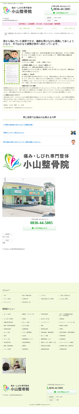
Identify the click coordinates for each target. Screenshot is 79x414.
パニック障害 (7, 349)
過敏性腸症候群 (45, 349)
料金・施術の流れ (24, 28)
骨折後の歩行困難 (45, 345)
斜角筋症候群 (7, 329)
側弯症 (61, 329)
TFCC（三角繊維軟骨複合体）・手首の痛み (66, 315)
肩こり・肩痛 (44, 335)
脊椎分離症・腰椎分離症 (47, 332)
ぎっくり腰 (7, 332)
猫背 (42, 325)
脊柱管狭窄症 (7, 342)
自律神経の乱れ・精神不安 (66, 345)
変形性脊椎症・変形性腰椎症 (67, 332)
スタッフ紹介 (7, 298)
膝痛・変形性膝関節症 (9, 325)
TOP (10, 28)
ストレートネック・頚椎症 (66, 342)
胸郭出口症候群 (64, 325)
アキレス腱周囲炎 (27, 332)
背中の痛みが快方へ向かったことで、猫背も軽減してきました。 (22, 142)
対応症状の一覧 (26, 302)
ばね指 (24, 335)
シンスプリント (45, 322)
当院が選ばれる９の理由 (47, 298)
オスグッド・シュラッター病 (67, 322)
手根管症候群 (44, 314)
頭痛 (5, 335)
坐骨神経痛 (62, 335)
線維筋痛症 (25, 349)
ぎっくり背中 (7, 314)
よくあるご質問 (64, 298)
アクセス (54, 28)
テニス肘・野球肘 (8, 319)
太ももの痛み (25, 325)
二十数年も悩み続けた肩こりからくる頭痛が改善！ (18, 124)
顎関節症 (62, 319)
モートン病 (7, 339)
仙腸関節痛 (25, 329)
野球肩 (24, 319)
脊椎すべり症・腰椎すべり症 (48, 342)
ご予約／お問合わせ (69, 28)
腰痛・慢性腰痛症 (8, 345)
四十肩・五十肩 (45, 319)
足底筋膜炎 (62, 339)
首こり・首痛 (25, 322)
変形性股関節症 (26, 342)
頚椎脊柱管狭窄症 (8, 322)
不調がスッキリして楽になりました (13, 132)
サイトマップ (7, 302)
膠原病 (24, 345)
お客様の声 (39, 28)
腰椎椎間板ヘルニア (46, 339)
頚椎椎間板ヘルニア (27, 339)
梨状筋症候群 (44, 329)
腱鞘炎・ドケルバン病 (28, 314)
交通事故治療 (63, 349)
